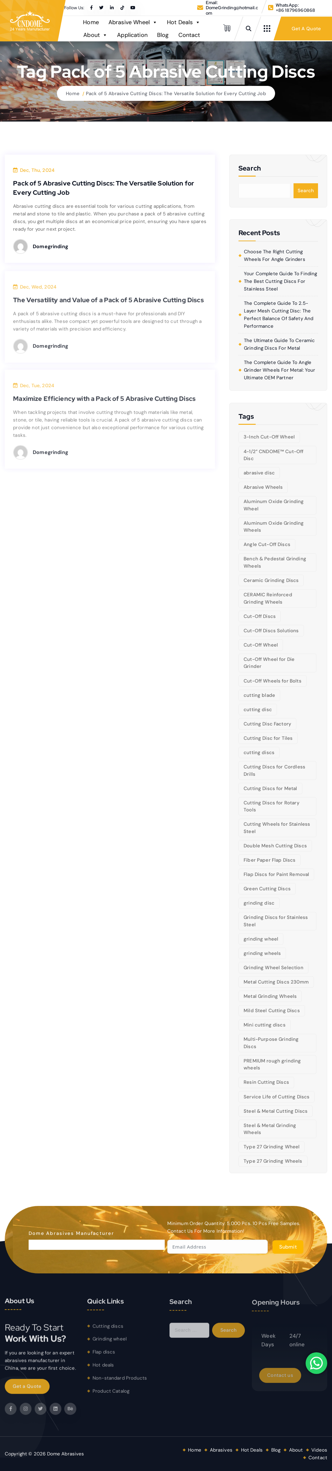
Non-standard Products (120, 1383)
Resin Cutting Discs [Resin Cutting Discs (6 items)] (266, 1082)
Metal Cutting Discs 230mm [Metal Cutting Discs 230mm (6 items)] (276, 982)
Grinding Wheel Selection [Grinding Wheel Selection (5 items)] (273, 967)
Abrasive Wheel (132, 22)
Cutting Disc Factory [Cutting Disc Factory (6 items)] (267, 724)
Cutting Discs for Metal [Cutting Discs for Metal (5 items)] (270, 788)
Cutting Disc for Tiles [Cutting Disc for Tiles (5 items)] (268, 738)
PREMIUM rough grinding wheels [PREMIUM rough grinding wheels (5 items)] (272, 1064)
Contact (189, 35)
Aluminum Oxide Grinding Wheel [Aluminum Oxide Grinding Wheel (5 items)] (274, 505)
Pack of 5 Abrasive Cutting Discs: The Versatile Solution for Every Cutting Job (176, 93)
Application (132, 35)
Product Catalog (111, 1396)
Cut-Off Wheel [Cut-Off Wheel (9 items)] (261, 645)
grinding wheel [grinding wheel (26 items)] (261, 939)
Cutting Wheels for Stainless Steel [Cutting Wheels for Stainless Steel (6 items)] (277, 828)
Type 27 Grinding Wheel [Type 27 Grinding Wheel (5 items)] (272, 1147)
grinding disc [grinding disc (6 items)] (259, 903)
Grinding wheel (110, 1344)
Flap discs (104, 1357)
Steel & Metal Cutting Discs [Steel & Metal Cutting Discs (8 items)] (276, 1111)
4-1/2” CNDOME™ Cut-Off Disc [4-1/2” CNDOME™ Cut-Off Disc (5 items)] (273, 455)
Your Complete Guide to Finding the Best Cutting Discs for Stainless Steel (280, 281)
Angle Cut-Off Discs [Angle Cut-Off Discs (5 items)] (267, 544)
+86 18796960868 (295, 10)
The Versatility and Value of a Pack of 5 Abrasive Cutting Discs (108, 305)
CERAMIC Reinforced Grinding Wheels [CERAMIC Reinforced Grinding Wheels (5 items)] (268, 598)
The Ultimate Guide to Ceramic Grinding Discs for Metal (279, 344)
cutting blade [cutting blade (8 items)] (259, 695)
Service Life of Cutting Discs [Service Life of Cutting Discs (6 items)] (276, 1097)
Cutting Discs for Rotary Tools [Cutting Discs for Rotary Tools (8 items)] (272, 806)
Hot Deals (184, 22)
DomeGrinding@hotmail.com (232, 10)
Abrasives (221, 1450)
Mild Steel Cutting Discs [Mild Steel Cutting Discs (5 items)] (272, 1010)
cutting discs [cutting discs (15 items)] (259, 752)
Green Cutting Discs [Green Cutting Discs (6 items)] (267, 889)
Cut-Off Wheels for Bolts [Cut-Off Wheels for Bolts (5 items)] (272, 681)
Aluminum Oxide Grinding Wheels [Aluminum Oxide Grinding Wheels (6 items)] (274, 527)
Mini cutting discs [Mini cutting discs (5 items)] (265, 1025)
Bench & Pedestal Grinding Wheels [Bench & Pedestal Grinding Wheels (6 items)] (275, 562)
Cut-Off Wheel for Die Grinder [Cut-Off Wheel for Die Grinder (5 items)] (269, 663)
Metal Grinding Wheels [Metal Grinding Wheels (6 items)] (270, 996)
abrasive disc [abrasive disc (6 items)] (259, 473)
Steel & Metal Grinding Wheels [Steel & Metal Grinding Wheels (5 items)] (270, 1129)
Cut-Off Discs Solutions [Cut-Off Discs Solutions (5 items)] (271, 630)
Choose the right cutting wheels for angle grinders (274, 256)
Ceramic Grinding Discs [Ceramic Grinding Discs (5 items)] (271, 580)
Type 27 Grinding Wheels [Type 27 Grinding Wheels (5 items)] (273, 1161)
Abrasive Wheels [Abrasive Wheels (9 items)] (263, 487)
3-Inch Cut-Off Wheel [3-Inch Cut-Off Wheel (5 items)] (269, 437)
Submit (288, 1246)
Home (91, 22)
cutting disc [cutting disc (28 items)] (258, 709)
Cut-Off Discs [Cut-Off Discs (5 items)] (260, 616)
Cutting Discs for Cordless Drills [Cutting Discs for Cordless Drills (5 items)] (274, 770)
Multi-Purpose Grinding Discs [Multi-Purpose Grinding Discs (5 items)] (271, 1043)
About (95, 35)
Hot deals (103, 1370)
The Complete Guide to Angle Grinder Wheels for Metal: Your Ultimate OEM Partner (279, 370)
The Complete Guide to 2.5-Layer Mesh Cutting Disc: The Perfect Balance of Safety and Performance (278, 314)
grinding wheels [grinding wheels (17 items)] (262, 953)
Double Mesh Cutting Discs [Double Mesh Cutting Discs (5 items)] (275, 846)
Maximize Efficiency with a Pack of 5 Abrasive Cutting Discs (104, 403)
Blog (163, 35)
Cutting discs (108, 1331)
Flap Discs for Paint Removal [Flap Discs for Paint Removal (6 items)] (276, 874)
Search (306, 190)
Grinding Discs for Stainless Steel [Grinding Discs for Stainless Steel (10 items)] (276, 921)
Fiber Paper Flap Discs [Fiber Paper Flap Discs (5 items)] (269, 860)
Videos (319, 1450)
